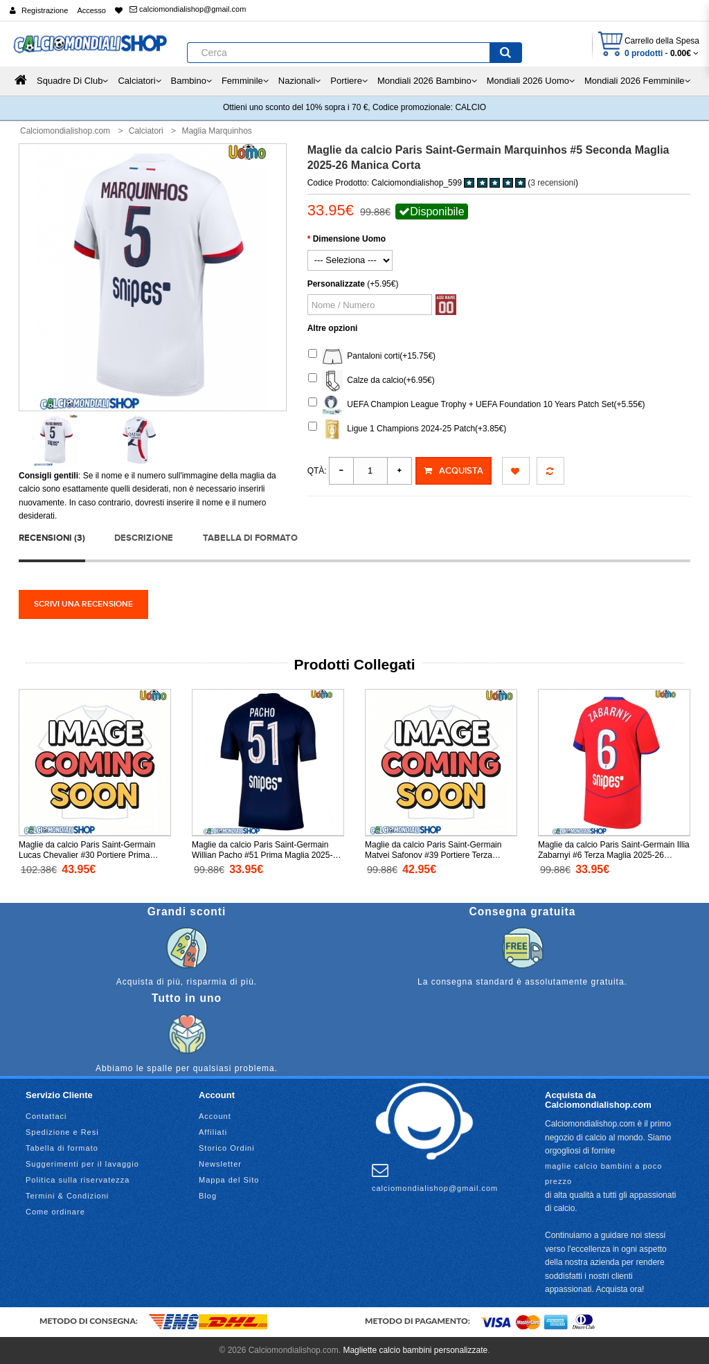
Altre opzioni (332, 328)
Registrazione (44, 10)
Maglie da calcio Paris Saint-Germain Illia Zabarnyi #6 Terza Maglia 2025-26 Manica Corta (614, 855)
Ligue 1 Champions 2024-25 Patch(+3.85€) (407, 429)
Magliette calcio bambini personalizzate (415, 1350)
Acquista (453, 470)
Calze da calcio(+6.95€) (371, 380)
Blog (208, 1196)
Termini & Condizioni (67, 1196)
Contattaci (46, 1116)
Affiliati (213, 1132)
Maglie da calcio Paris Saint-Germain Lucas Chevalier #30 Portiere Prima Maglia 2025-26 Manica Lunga (87, 855)
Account (215, 1116)
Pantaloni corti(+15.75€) (372, 356)
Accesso (91, 10)
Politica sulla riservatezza (78, 1180)
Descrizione (143, 538)
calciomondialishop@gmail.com (187, 9)
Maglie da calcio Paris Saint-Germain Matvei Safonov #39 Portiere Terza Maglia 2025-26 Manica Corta (433, 855)
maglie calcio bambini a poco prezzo (603, 1173)
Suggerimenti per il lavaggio (82, 1164)
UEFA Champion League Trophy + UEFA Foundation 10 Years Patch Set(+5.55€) (476, 405)
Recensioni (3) (52, 538)
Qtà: (317, 471)
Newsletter (220, 1164)
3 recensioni (552, 183)
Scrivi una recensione (83, 604)
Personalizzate (336, 284)
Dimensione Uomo (349, 239)
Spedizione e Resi (62, 1132)
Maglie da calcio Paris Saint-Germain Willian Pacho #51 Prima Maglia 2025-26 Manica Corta (267, 855)
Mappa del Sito (229, 1180)
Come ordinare (55, 1212)
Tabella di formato (250, 538)
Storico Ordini (227, 1148)
